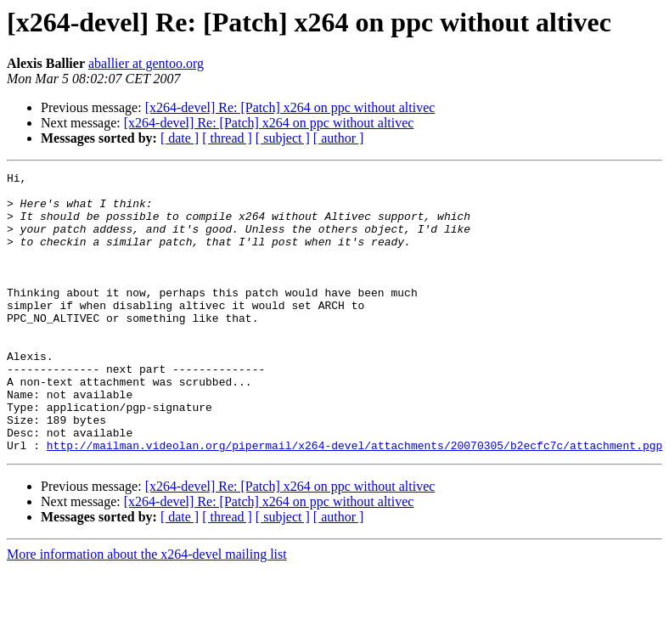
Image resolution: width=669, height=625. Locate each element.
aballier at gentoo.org (146, 63)
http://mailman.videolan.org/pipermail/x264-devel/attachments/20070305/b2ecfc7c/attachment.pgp (354, 501)
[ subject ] (283, 138)
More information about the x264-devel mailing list (147, 610)
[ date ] (179, 138)
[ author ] (338, 138)
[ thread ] (227, 138)
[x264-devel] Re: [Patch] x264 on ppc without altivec (290, 107)
